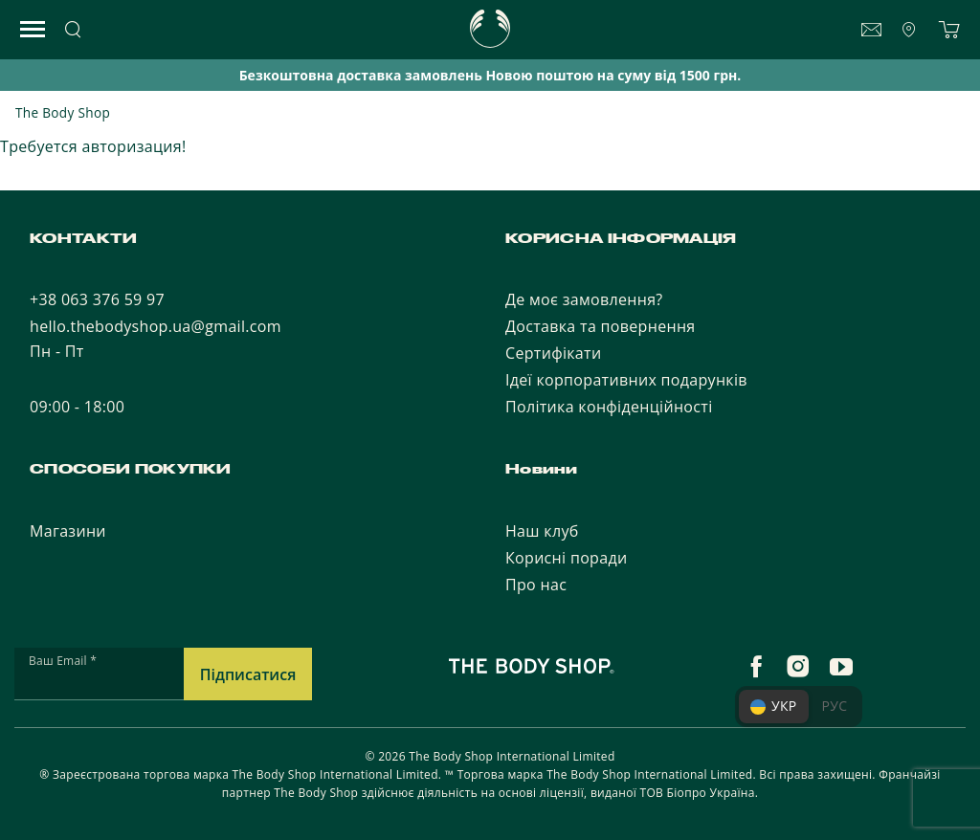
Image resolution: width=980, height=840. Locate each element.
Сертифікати (553, 353)
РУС (835, 705)
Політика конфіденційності (609, 406)
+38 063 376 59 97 (97, 299)
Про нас (536, 584)
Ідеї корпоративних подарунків (626, 379)
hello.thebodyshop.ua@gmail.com (155, 326)
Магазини (68, 531)
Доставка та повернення (600, 326)
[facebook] (756, 666)
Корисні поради (566, 557)
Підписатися (248, 674)
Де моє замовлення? (584, 299)
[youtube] (841, 666)
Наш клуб (542, 531)
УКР (773, 705)
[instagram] (798, 666)
